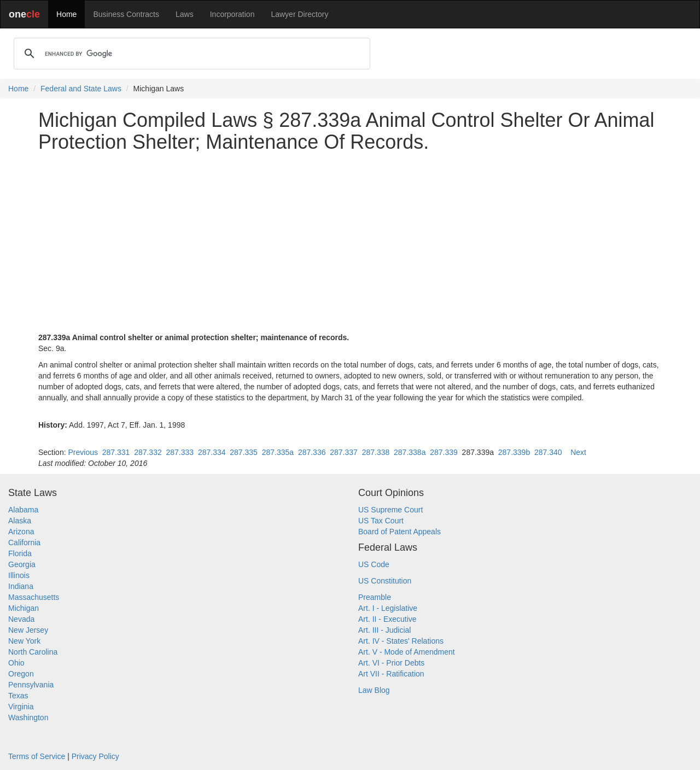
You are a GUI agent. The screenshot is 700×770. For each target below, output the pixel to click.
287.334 (212, 452)
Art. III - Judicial (384, 630)
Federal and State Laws (80, 88)
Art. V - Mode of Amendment (406, 652)
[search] (190, 53)
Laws (185, 14)
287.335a (278, 452)
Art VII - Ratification (391, 673)
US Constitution (384, 580)
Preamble (374, 597)
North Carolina (32, 652)
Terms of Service (36, 756)
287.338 (376, 452)
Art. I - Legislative (387, 608)
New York (24, 641)
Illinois (19, 575)
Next (578, 452)
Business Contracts (126, 14)
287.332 (148, 452)
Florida (20, 553)
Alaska (19, 520)
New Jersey (28, 630)
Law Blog (374, 690)
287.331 (116, 452)
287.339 (444, 452)
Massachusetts (33, 597)
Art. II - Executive (387, 619)
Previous (82, 452)
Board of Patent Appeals (399, 531)
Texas (18, 695)
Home (66, 14)
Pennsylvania (31, 684)
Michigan (23, 608)
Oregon (21, 673)
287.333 (180, 452)
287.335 (244, 452)
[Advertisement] (350, 236)
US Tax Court (381, 520)
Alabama (23, 509)
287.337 (344, 452)
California (24, 542)
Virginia (20, 706)
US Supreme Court (390, 509)
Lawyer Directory (299, 14)
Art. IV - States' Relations (401, 641)
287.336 (312, 452)
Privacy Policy (95, 756)
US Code (373, 564)
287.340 (548, 452)
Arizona (21, 531)
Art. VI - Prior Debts (391, 662)
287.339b (514, 452)
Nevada (21, 619)
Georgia (22, 564)
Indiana (20, 586)
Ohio (16, 662)
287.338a (409, 452)
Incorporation (232, 14)
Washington (28, 717)
